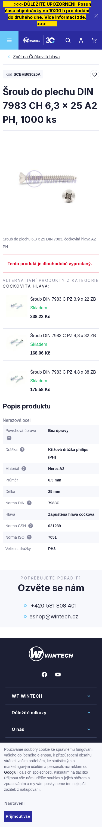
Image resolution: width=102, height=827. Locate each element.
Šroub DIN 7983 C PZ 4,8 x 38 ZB (63, 372)
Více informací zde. (65, 17)
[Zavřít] (96, 15)
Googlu (10, 772)
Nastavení (14, 803)
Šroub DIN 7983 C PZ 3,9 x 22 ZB (63, 299)
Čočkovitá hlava (36, 57)
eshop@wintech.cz (53, 616)
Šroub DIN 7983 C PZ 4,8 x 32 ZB (63, 335)
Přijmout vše (18, 816)
